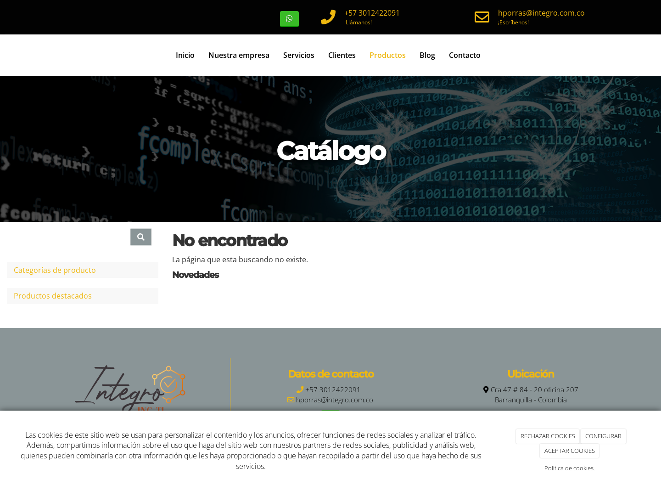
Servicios (298, 55)
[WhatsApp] (289, 19)
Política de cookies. (569, 468)
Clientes (342, 55)
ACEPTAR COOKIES (569, 450)
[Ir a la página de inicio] (23, 55)
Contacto (465, 55)
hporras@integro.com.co (541, 13)
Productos (388, 55)
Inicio (185, 55)
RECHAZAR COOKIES (548, 436)
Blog (427, 55)
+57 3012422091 (372, 13)
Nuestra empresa (238, 55)
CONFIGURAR (603, 436)
